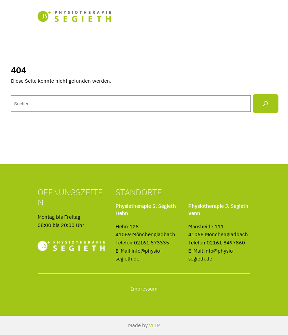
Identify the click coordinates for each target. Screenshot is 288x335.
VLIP (154, 325)
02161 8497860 (226, 242)
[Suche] (265, 103)
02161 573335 (151, 242)
